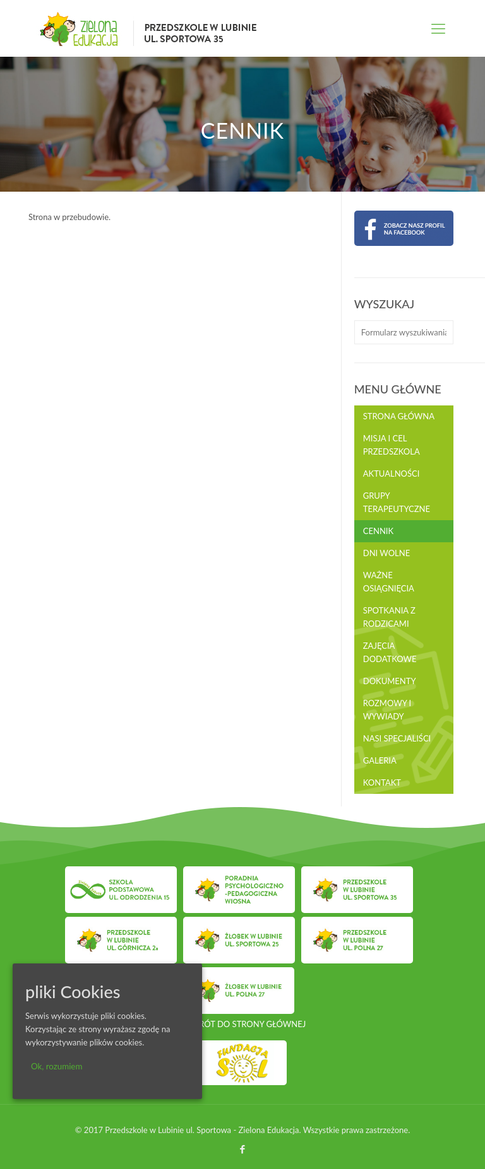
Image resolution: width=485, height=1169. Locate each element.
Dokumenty (389, 681)
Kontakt (382, 782)
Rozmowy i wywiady (387, 709)
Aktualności (391, 473)
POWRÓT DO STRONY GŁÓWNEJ (242, 1024)
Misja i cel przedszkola (391, 445)
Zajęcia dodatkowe (390, 652)
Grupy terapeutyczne (396, 502)
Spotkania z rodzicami (389, 617)
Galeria (380, 760)
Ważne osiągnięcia (388, 581)
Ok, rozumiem (56, 1066)
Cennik (378, 531)
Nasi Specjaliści (397, 738)
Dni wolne (386, 553)
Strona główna (398, 416)
